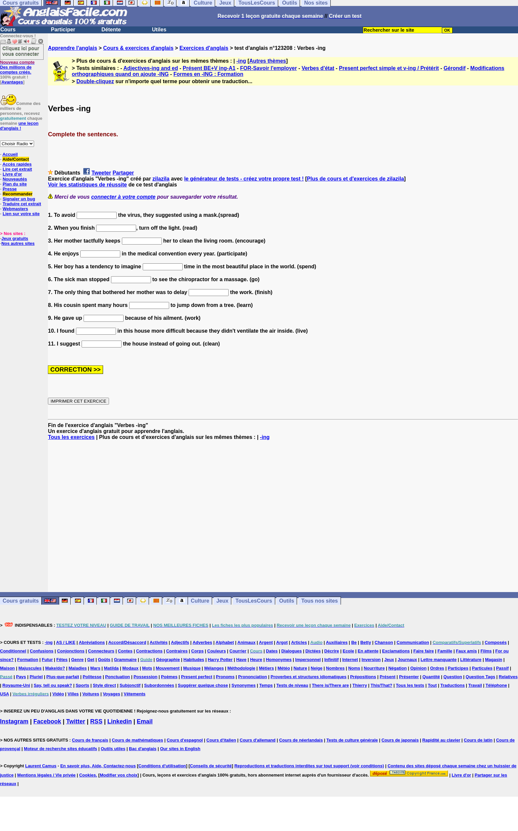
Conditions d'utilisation (162, 765)
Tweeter (101, 173)
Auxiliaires (337, 642)
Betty (365, 642)
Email (145, 721)
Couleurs (216, 650)
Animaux (247, 642)
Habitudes (193, 659)
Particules (482, 668)
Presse (10, 188)
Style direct (104, 685)
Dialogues (291, 650)
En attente (368, 650)
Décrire (331, 650)
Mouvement (167, 668)
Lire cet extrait (17, 169)
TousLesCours (254, 601)
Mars (95, 668)
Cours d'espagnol (185, 740)
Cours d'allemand (258, 740)
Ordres (437, 668)
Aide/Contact (15, 159)
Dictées (312, 650)
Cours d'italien (221, 740)
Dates (272, 650)
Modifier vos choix (118, 775)
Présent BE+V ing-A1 (209, 68)
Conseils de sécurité (211, 765)
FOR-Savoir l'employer (268, 68)
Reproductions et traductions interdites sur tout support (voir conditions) (309, 765)
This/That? (381, 685)
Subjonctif (130, 685)
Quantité (431, 676)
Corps (197, 650)
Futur (47, 659)
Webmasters (15, 208)
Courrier (238, 650)
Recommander (17, 193)
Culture (200, 601)
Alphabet (225, 642)
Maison (7, 668)
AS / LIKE (66, 642)
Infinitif (331, 659)
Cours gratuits (21, 601)
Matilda (111, 668)
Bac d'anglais (142, 748)
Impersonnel (308, 659)
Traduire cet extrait (22, 203)
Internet (350, 659)
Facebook (47, 721)
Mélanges (214, 668)
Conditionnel (13, 650)
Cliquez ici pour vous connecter (20, 50)
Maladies (77, 668)
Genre (77, 659)
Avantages (12, 82)
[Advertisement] (283, 516)
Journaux (407, 659)
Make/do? (55, 668)
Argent (266, 642)
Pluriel (36, 676)
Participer (63, 29)
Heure (256, 659)
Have (241, 659)
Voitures (90, 693)
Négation (397, 668)
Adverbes (202, 642)
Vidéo (58, 693)
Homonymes (279, 659)
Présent (387, 676)
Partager (123, 173)
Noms (354, 668)
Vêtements (135, 693)
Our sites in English (180, 748)
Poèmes (169, 676)
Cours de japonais (400, 740)
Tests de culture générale (352, 740)
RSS (96, 721)
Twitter (75, 721)
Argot (282, 642)
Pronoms (225, 676)
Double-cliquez (95, 81)
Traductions (452, 685)
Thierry (359, 685)
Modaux (130, 668)
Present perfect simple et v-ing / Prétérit (389, 68)
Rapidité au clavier (441, 740)
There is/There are (330, 685)
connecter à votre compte (123, 197)
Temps (266, 685)
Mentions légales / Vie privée (46, 775)
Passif (502, 668)
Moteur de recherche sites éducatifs (60, 748)
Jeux (222, 601)
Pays (21, 676)
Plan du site (15, 184)
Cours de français (90, 740)
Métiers (266, 668)
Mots (147, 668)
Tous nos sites (319, 601)
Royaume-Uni (16, 685)
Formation (27, 659)
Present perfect (196, 676)
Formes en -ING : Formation (208, 74)
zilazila (160, 179)
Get (90, 659)
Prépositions (363, 676)
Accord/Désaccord (127, 642)
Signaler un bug (19, 198)
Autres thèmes (267, 61)
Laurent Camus (40, 765)
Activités (158, 642)
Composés (495, 642)
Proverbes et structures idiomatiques (309, 676)
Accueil (10, 154)
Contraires (177, 650)
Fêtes (62, 659)
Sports (82, 685)
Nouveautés (15, 179)
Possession (145, 676)
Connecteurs (101, 650)
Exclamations (396, 650)
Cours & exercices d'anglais (138, 48)
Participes (458, 668)
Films (486, 650)
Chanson (384, 642)
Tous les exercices (71, 437)
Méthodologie (241, 668)
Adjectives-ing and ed (150, 68)
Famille (444, 650)
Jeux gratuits (14, 238)
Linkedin (119, 721)
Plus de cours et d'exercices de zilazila (355, 179)
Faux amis (466, 650)
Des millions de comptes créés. (17, 67)
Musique (192, 668)
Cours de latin (478, 740)
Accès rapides (16, 164)
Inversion (371, 659)
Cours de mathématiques (137, 740)
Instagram (14, 721)
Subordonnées (159, 685)
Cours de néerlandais (301, 740)
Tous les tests (410, 685)
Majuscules (30, 668)
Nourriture (374, 668)
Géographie (168, 659)
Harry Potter (220, 659)
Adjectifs (180, 642)
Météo (284, 668)
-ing (241, 61)
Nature (300, 668)
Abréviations (92, 642)
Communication (413, 642)
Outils (286, 601)
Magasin (493, 659)
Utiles (159, 29)
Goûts (104, 659)
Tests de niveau (292, 685)
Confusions (42, 650)
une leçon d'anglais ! (19, 126)
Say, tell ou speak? (53, 685)
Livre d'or (12, 174)
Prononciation (252, 676)
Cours (8, 29)
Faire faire (423, 650)
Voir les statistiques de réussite (87, 184)
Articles (299, 642)
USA (4, 693)
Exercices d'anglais (203, 48)
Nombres (335, 668)
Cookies (87, 775)
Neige (316, 668)
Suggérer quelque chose (203, 685)
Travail (475, 685)
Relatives (508, 676)
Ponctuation (117, 676)
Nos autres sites (17, 243)
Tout (432, 685)
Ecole (348, 650)
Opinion (418, 668)
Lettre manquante (439, 659)
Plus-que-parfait (62, 676)
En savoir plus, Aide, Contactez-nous (98, 765)
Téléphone (496, 685)
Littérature (470, 659)
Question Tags (480, 676)
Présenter (409, 676)
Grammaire (125, 659)
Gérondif (455, 68)
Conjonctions (71, 650)
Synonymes (244, 685)
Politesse (92, 676)
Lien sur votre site (21, 213)
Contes (125, 650)
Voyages (111, 693)
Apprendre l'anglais (72, 48)
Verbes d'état (318, 68)
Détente (111, 29)
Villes (73, 693)
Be (354, 642)
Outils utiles (113, 748)
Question (452, 676)
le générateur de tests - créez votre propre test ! (244, 179)
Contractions (149, 650)
